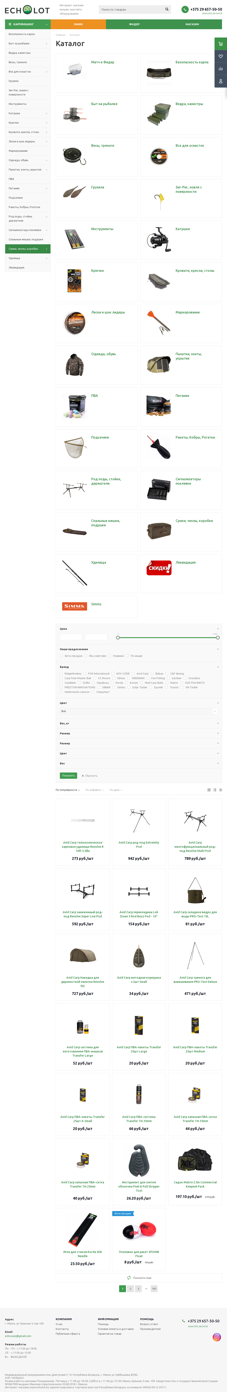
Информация (108, 1319)
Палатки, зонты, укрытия (25, 169)
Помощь (147, 1319)
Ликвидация (16, 267)
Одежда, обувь (18, 160)
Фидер (134, 24)
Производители (150, 1328)
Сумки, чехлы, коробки (23, 248)
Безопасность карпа (22, 34)
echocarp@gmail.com (18, 1335)
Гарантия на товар (110, 1333)
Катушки (14, 113)
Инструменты (17, 103)
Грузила (14, 80)
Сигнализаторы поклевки (25, 229)
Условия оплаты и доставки (116, 1328)
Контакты (62, 1328)
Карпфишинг (24, 24)
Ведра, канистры (20, 52)
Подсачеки (16, 197)
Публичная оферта (68, 1333)
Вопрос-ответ (149, 1324)
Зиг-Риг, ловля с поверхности (18, 92)
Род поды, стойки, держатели (20, 218)
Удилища (14, 258)
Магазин (192, 24)
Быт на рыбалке (19, 43)
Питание (14, 188)
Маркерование (18, 150)
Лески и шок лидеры (22, 141)
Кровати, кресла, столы (24, 131)
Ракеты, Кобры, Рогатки (24, 207)
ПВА (11, 178)
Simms (78, 24)
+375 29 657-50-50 (206, 9)
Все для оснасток (20, 71)
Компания (64, 1319)
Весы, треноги (18, 62)
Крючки (14, 122)
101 (154, 1288)
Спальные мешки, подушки (26, 239)
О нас (59, 1324)
